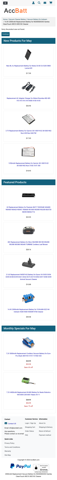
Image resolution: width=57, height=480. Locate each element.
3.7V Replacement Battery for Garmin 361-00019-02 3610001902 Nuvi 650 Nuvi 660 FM (28, 132)
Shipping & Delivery (45, 427)
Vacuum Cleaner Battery (17, 19)
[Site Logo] (28, 10)
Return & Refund (44, 431)
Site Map (8, 455)
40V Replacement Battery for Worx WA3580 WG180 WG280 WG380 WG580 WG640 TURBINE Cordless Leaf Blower (28, 243)
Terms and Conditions (12, 447)
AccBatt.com (34, 460)
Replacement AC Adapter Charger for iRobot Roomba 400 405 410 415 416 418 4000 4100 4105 (28, 99)
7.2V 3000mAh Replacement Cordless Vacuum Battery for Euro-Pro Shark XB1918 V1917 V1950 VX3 (28, 355)
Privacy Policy (9, 443)
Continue (5, 34)
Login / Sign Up (30, 423)
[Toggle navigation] (5, 3)
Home (5, 19)
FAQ (26, 435)
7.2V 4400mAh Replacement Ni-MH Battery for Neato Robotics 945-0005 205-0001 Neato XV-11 (28, 393)
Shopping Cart (30, 427)
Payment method (45, 435)
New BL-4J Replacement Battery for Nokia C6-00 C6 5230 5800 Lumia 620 (28, 67)
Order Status (29, 431)
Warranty (8, 451)
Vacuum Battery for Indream (37, 19)
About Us (42, 423)
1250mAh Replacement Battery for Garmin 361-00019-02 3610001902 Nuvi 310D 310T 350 (29, 164)
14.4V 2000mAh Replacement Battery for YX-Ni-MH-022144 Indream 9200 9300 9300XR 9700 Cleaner (28, 310)
